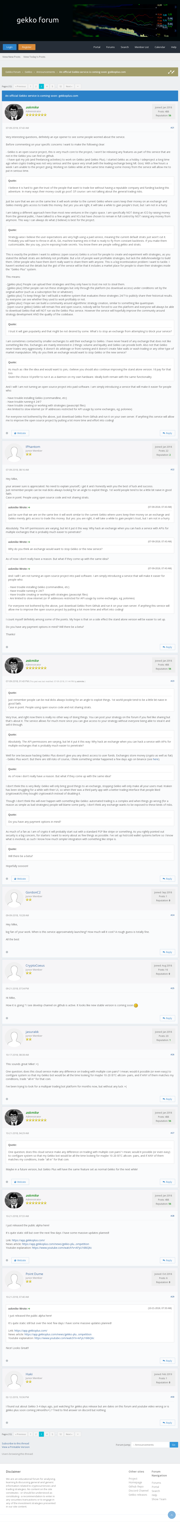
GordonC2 (33, 892)
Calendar (160, 47)
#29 (172, 1296)
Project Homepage (135, 1480)
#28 (172, 1215)
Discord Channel (138, 1490)
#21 (172, 127)
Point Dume (34, 1274)
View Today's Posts (34, 56)
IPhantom (33, 446)
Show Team (159, 1499)
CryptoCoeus (35, 965)
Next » (69, 86)
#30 (172, 1396)
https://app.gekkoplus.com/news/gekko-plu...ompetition (55, 1244)
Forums (110, 47)
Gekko (28, 72)
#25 (172, 988)
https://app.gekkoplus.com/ (28, 1240)
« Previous (20, 86)
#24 (172, 915)
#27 (172, 1132)
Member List (142, 47)
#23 (172, 681)
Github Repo (136, 1486)
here (155, 759)
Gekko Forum (13, 72)
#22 (172, 469)
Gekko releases (138, 1494)
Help (173, 47)
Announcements (45, 72)
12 (60, 86)
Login (10, 47)
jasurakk (32, 1032)
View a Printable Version (16, 1447)
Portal (97, 47)
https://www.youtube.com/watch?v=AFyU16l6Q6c (62, 1247)
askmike (80, 681)
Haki (29, 1374)
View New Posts (11, 56)
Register (27, 47)
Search (125, 47)
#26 (172, 1054)
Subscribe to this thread (15, 1443)
